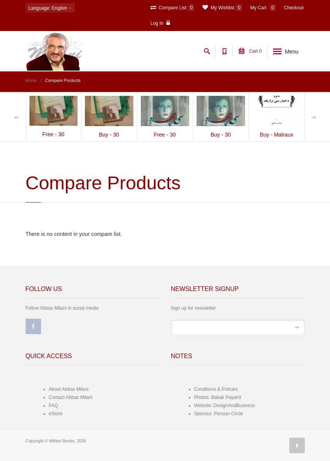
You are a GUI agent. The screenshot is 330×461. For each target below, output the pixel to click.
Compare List (172, 7)
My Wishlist (222, 7)
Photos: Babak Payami (217, 397)
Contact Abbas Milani (71, 397)
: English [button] (50, 8)
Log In (160, 23)
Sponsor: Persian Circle (218, 413)
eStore (55, 413)
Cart (250, 51)
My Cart (263, 7)
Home (31, 80)
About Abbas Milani (69, 389)
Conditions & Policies (216, 389)
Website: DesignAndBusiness (224, 405)
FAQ (53, 405)
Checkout (294, 7)
